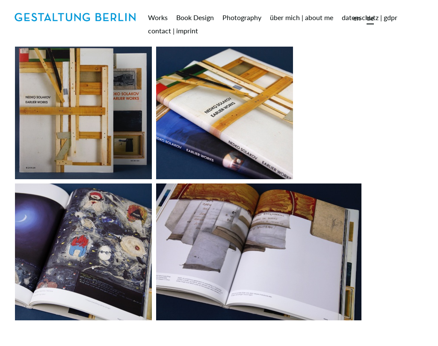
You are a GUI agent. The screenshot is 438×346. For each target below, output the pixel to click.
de (370, 18)
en (357, 18)
